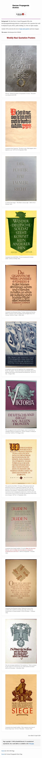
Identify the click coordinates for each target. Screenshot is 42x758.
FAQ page (31, 743)
